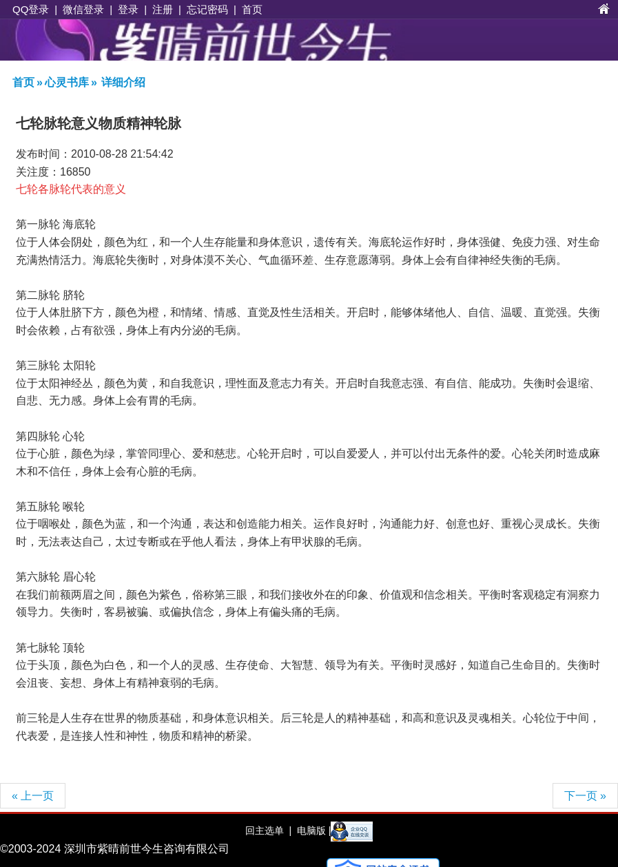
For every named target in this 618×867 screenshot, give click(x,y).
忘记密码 (207, 9)
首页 (252, 9)
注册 (162, 9)
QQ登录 (30, 9)
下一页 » (585, 796)
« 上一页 (33, 796)
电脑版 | (312, 830)
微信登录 (83, 9)
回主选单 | (268, 830)
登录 (128, 9)
